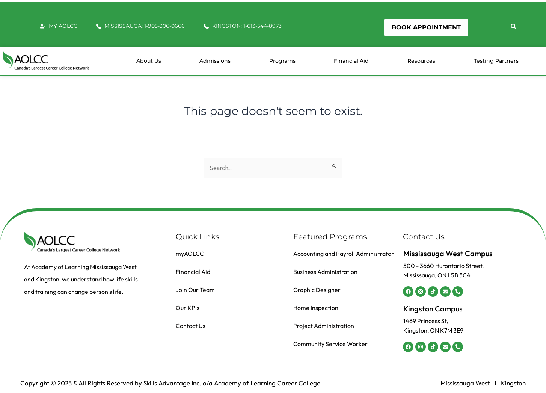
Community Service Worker (330, 344)
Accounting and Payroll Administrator (343, 253)
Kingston (513, 383)
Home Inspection (315, 307)
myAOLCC (190, 253)
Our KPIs (187, 307)
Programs (282, 60)
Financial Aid (351, 60)
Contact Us (190, 326)
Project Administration (323, 326)
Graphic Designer (317, 289)
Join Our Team (195, 289)
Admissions (215, 60)
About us (148, 60)
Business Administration (325, 271)
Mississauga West (465, 383)
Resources (421, 60)
